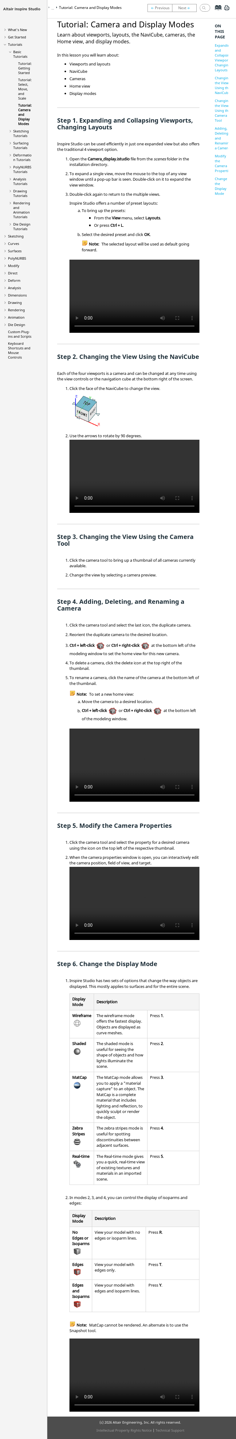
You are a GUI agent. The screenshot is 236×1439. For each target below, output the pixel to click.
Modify (13, 265)
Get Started (17, 37)
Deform (14, 280)
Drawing (15, 302)
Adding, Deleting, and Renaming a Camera (223, 138)
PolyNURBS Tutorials (22, 169)
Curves (13, 243)
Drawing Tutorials (20, 193)
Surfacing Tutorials (21, 145)
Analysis (14, 287)
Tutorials (15, 44)
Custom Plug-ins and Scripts (19, 334)
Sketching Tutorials (21, 133)
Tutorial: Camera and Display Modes (90, 7)
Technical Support (169, 1430)
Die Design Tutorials (21, 226)
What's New (17, 29)
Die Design (16, 324)
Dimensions (17, 295)
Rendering (16, 310)
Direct (13, 273)
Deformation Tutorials (22, 157)
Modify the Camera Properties (223, 163)
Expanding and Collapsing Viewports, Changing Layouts (223, 57)
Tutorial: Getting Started (25, 68)
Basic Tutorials (20, 54)
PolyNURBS (17, 258)
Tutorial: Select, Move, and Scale (25, 88)
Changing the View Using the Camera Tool (222, 110)
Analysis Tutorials (20, 181)
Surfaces (15, 251)
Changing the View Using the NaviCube (222, 85)
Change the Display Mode (221, 186)
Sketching (16, 236)
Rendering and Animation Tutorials (21, 210)
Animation (16, 317)
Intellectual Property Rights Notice (124, 1430)
